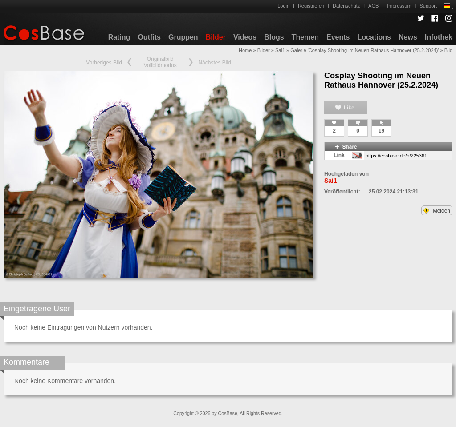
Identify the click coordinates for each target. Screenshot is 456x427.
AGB (373, 5)
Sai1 (280, 50)
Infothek (438, 37)
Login (283, 5)
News (408, 37)
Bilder (216, 37)
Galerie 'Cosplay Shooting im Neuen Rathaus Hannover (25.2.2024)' (364, 50)
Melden (436, 211)
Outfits (149, 37)
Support (428, 5)
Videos (244, 37)
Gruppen (183, 37)
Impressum (399, 5)
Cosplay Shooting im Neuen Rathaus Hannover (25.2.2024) (381, 80)
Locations (374, 37)
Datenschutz (346, 5)
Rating (119, 37)
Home (245, 50)
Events (338, 37)
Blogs (274, 37)
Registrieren (311, 5)
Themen (305, 37)
